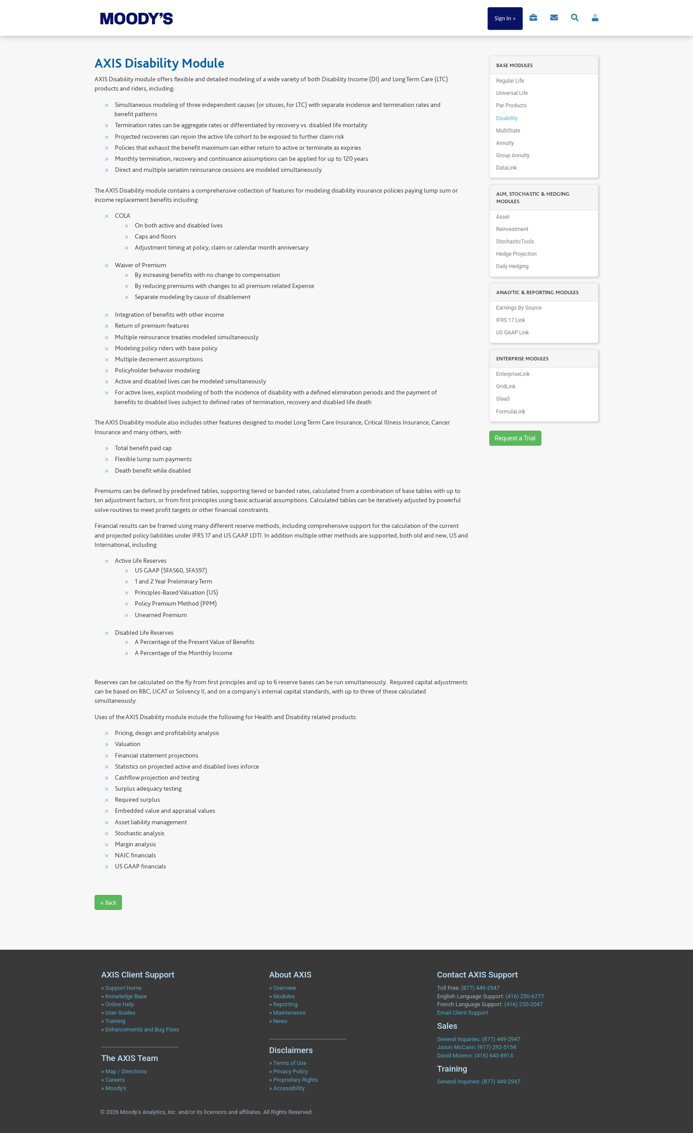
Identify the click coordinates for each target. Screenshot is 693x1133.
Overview (284, 988)
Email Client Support (462, 1012)
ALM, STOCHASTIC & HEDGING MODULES (533, 198)
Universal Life (512, 93)
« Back (108, 902)
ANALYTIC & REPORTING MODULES (537, 292)
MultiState (508, 131)
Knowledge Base (126, 996)
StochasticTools (515, 242)
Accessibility (289, 1088)
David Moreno (454, 1055)
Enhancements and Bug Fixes (142, 1029)
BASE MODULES (514, 65)
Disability (507, 118)
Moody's (115, 1088)
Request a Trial (515, 438)
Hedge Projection (516, 254)
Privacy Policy (290, 1071)
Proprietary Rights (295, 1079)
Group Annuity (513, 155)
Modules (284, 996)
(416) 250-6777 (525, 996)
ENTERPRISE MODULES (522, 359)
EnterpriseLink (513, 374)
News (280, 1021)
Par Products (511, 105)
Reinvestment (512, 229)
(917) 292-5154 (496, 1047)
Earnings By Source (519, 308)
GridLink (506, 386)
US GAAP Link (512, 333)
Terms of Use (289, 1063)
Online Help (119, 1004)
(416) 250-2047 (523, 1004)
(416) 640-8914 (494, 1055)
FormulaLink (510, 412)
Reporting (285, 1004)
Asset (503, 217)
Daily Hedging (512, 266)
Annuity (505, 143)
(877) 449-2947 (480, 988)
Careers (115, 1079)
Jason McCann (456, 1047)
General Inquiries (458, 1039)
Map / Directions (126, 1071)
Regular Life (510, 81)
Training (115, 1021)
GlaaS (503, 399)
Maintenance (289, 1012)
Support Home (123, 988)
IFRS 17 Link (510, 320)
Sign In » (505, 18)
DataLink (506, 168)
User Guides (120, 1012)
